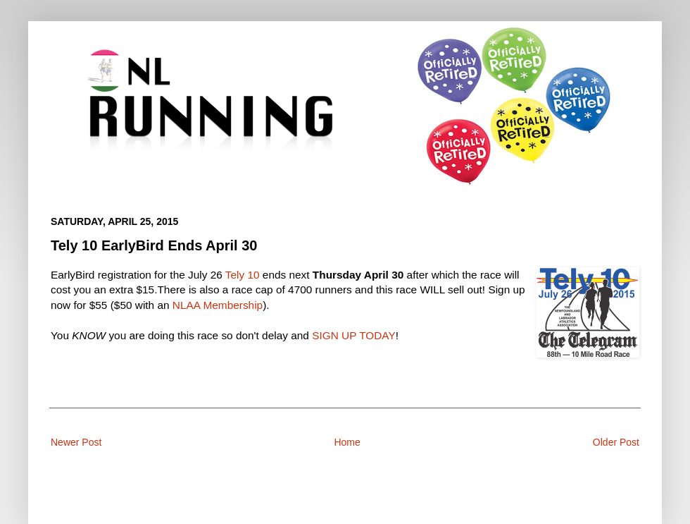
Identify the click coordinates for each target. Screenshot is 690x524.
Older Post (616, 442)
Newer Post (76, 442)
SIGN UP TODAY (354, 335)
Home (347, 442)
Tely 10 (242, 275)
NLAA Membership (217, 305)
